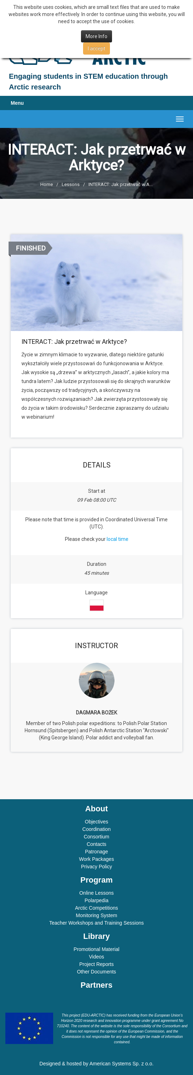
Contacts (96, 844)
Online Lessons (96, 893)
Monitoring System (96, 915)
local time (117, 539)
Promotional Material (96, 949)
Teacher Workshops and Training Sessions (96, 923)
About (96, 808)
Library (96, 936)
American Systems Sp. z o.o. (122, 1063)
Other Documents (96, 972)
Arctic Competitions (96, 908)
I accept (96, 48)
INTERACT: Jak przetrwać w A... (120, 184)
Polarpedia (96, 900)
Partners (96, 985)
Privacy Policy (96, 866)
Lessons (71, 184)
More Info (96, 36)
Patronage (96, 851)
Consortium (97, 836)
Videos (96, 957)
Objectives (96, 822)
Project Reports (96, 964)
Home (46, 184)
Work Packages (96, 859)
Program (96, 879)
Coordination (96, 829)
